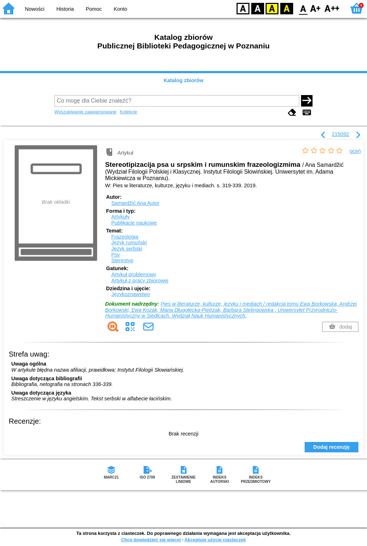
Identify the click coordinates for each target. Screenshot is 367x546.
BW (257, 8)
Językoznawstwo (130, 294)
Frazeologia (124, 237)
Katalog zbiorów (183, 80)
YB (272, 8)
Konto (120, 9)
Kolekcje (128, 111)
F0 (303, 8)
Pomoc (94, 9)
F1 (315, 8)
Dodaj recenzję (331, 447)
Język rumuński (129, 242)
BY (286, 8)
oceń (355, 151)
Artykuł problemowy (133, 274)
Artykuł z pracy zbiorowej (139, 280)
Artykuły (120, 217)
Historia (65, 9)
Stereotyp (122, 260)
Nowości (34, 9)
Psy (115, 255)
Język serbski (126, 248)
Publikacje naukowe (134, 223)
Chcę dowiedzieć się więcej (151, 539)
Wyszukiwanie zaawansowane (85, 111)
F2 (332, 8)
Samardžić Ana (135, 203)
